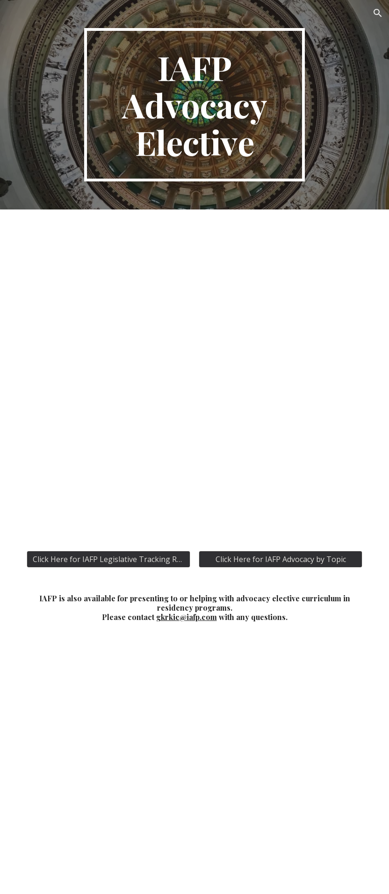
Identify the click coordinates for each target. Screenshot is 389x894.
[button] (378, 13)
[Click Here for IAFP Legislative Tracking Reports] (108, 559)
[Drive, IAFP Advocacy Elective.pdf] (194, 374)
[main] (194, 104)
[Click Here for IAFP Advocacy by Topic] (280, 559)
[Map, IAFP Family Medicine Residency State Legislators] (194, 765)
